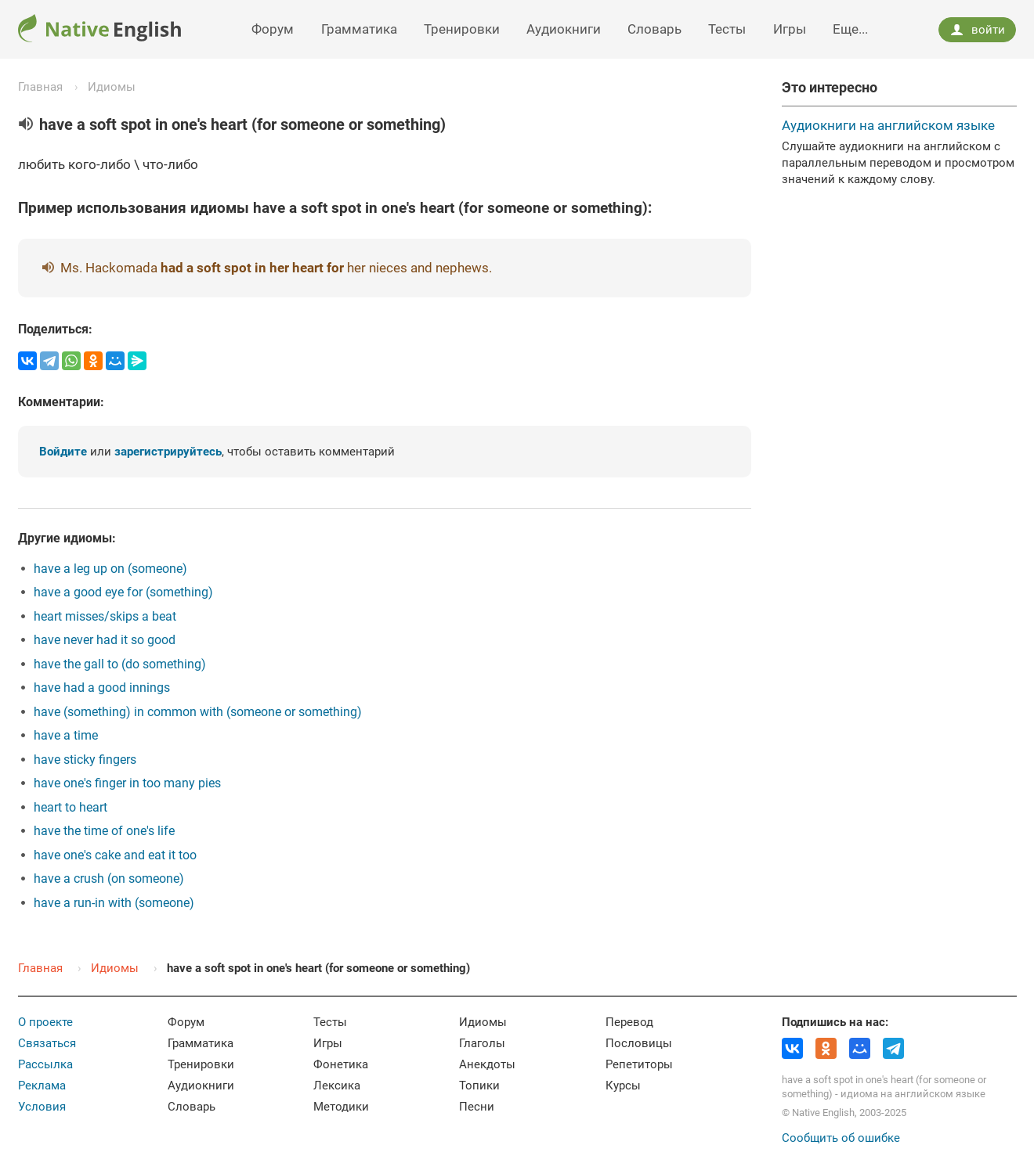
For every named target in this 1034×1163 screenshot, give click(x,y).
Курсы (623, 1085)
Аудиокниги (563, 29)
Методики (341, 1107)
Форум (272, 29)
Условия (42, 1107)
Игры (789, 29)
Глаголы (482, 1043)
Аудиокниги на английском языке (888, 125)
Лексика (336, 1085)
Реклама (42, 1085)
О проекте (45, 1022)
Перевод (629, 1022)
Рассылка (45, 1064)
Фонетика (340, 1064)
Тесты (727, 29)
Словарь (654, 29)
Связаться (47, 1043)
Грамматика (359, 29)
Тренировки (462, 29)
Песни (476, 1107)
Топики (479, 1085)
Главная (40, 87)
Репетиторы (639, 1064)
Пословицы (639, 1043)
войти (977, 30)
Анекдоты (487, 1064)
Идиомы (112, 87)
